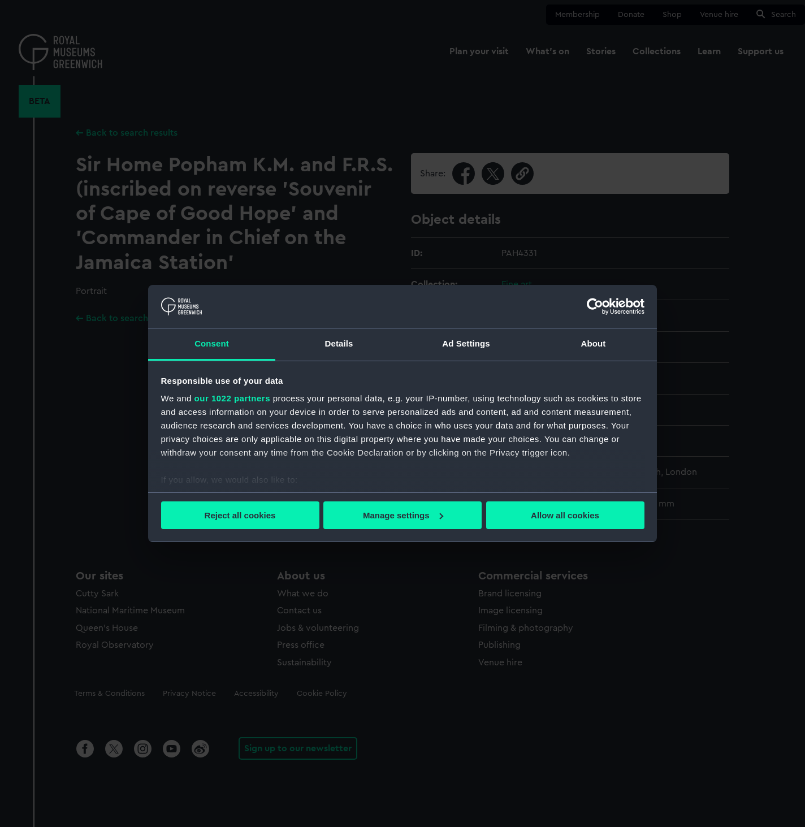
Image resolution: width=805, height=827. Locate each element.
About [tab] (593, 343)
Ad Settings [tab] (466, 343)
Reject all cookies (240, 515)
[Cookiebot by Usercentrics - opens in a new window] (595, 306)
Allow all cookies (565, 515)
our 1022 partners (232, 398)
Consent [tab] (211, 343)
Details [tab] (339, 343)
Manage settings (403, 515)
